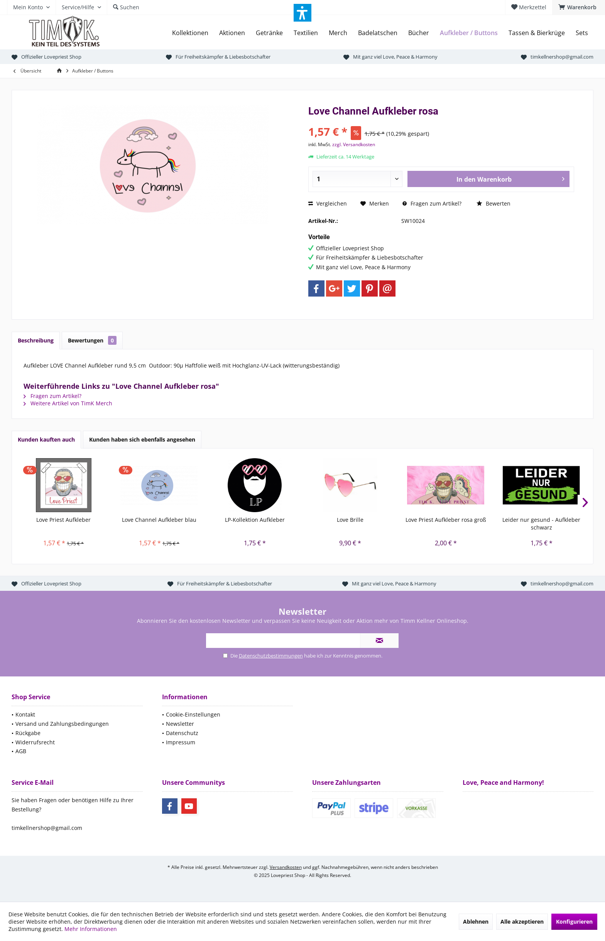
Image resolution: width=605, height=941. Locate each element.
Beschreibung (36, 340)
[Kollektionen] (190, 33)
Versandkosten (286, 867)
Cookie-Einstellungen (193, 714)
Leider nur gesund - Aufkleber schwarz (541, 523)
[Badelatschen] (378, 33)
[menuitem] (578, 7)
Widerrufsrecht (35, 742)
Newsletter (180, 723)
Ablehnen (475, 921)
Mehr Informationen (90, 929)
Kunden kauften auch (46, 439)
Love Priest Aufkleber (63, 519)
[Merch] (338, 33)
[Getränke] (269, 33)
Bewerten (493, 203)
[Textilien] (305, 33)
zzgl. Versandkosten (353, 144)
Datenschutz (182, 733)
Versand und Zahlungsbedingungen (62, 723)
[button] (302, 13)
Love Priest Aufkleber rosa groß (446, 519)
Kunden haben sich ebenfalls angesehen (142, 439)
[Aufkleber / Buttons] (468, 33)
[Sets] (581, 33)
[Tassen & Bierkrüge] (536, 33)
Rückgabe (28, 733)
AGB (20, 751)
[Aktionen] (232, 33)
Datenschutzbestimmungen (271, 655)
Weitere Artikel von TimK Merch (68, 403)
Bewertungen (92, 340)
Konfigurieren (574, 921)
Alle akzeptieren (522, 921)
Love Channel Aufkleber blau (159, 519)
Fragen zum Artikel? (431, 203)
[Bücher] (418, 33)
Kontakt (25, 714)
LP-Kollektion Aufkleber (255, 519)
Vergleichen (327, 203)
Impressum (180, 742)
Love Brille (350, 519)
